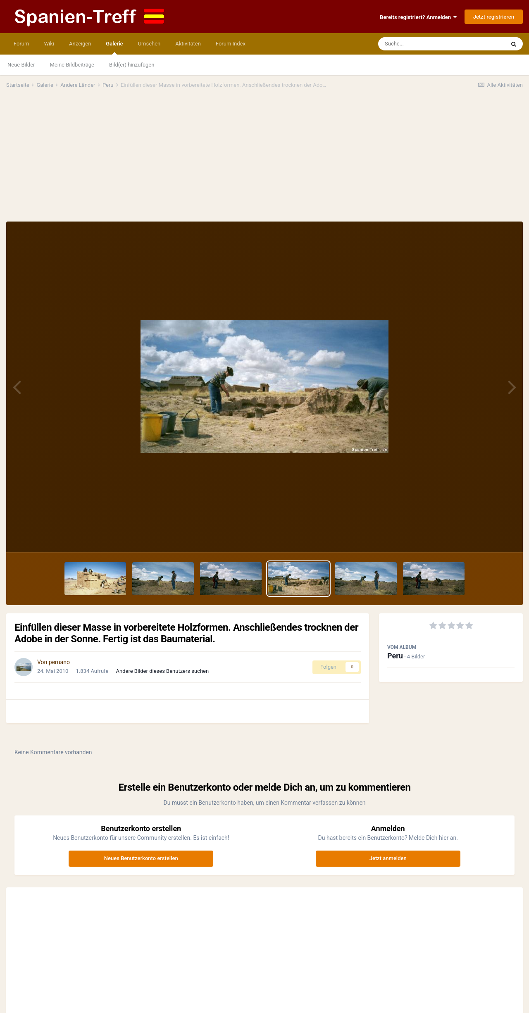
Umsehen (149, 44)
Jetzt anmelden (388, 858)
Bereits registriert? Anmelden (418, 17)
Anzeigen (80, 44)
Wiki (49, 44)
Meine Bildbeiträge (72, 65)
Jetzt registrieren (493, 17)
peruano (59, 662)
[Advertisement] (264, 159)
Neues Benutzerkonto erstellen (141, 858)
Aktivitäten (188, 44)
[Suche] (425, 43)
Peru (395, 655)
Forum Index (230, 44)
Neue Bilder (21, 65)
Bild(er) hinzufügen (131, 65)
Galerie (114, 48)
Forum (21, 44)
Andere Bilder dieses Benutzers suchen (162, 671)
